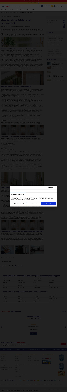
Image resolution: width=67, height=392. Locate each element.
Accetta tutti (48, 203)
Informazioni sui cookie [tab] (49, 190)
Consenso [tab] (18, 190)
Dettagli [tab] (33, 190)
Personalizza (34, 203)
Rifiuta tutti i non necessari (19, 203)
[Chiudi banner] (55, 187)
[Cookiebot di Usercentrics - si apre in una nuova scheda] (48, 187)
